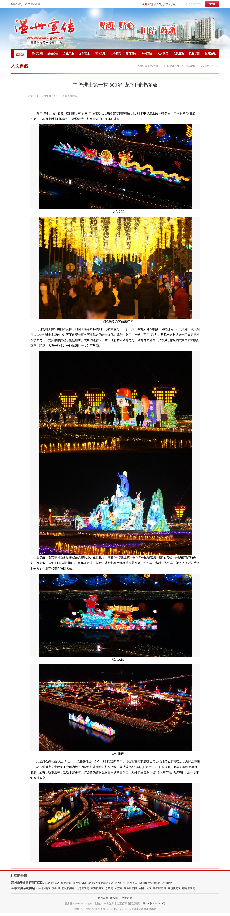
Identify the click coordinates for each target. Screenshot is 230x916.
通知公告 (52, 53)
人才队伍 (162, 53)
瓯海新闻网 (97, 888)
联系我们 (115, 897)
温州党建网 (53, 882)
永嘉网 (118, 888)
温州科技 (120, 882)
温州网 (56, 888)
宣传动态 (37, 53)
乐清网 (109, 888)
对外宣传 (147, 53)
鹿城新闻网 (68, 888)
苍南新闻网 (188, 888)
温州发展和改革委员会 (100, 882)
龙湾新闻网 (82, 888)
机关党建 (194, 53)
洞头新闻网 (130, 888)
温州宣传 (174, 65)
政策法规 (210, 53)
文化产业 (68, 53)
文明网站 (127, 897)
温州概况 (147, 4)
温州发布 (66, 882)
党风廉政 (178, 53)
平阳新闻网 (159, 888)
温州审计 (167, 882)
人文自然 (205, 65)
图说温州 (190, 65)
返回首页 (103, 897)
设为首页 (159, 4)
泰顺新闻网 (174, 888)
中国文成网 (145, 888)
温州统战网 (79, 882)
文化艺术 (84, 53)
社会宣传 (115, 53)
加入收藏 (170, 4)
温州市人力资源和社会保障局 (143, 882)
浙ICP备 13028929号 (154, 903)
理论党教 (100, 53)
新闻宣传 (131, 53)
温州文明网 (44, 888)
